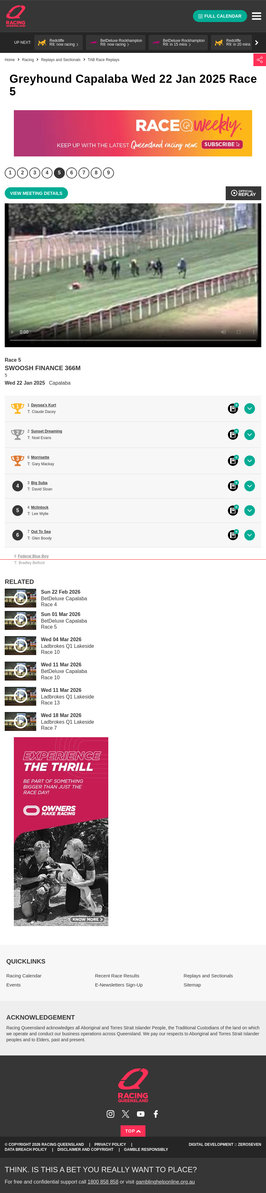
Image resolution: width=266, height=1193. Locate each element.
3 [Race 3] (34, 172)
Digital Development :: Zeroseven (225, 1144)
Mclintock (39, 507)
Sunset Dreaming (46, 431)
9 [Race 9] (108, 172)
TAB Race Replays (103, 60)
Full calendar (219, 16)
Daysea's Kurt (43, 405)
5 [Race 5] (59, 172)
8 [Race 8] (96, 172)
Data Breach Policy (26, 1149)
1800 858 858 (103, 1182)
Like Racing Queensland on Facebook (156, 1114)
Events (13, 984)
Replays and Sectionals (60, 60)
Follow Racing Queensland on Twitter (125, 1114)
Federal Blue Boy (33, 556)
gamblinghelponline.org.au (165, 1182)
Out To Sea (41, 531)
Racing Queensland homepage (133, 1085)
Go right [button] (256, 42)
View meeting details (36, 193)
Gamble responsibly (146, 1149)
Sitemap (192, 984)
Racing (28, 60)
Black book (233, 408)
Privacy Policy (110, 1144)
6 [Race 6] (71, 172)
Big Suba (39, 483)
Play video (16, 597)
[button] (58, 42)
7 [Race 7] (83, 172)
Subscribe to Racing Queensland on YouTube (140, 1114)
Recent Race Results (117, 975)
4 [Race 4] (47, 172)
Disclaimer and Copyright (85, 1149)
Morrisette (40, 457)
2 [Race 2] (22, 172)
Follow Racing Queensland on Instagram (110, 1114)
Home (16, 16)
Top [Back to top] (133, 1131)
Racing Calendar (24, 975)
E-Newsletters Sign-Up (119, 984)
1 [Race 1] (10, 172)
